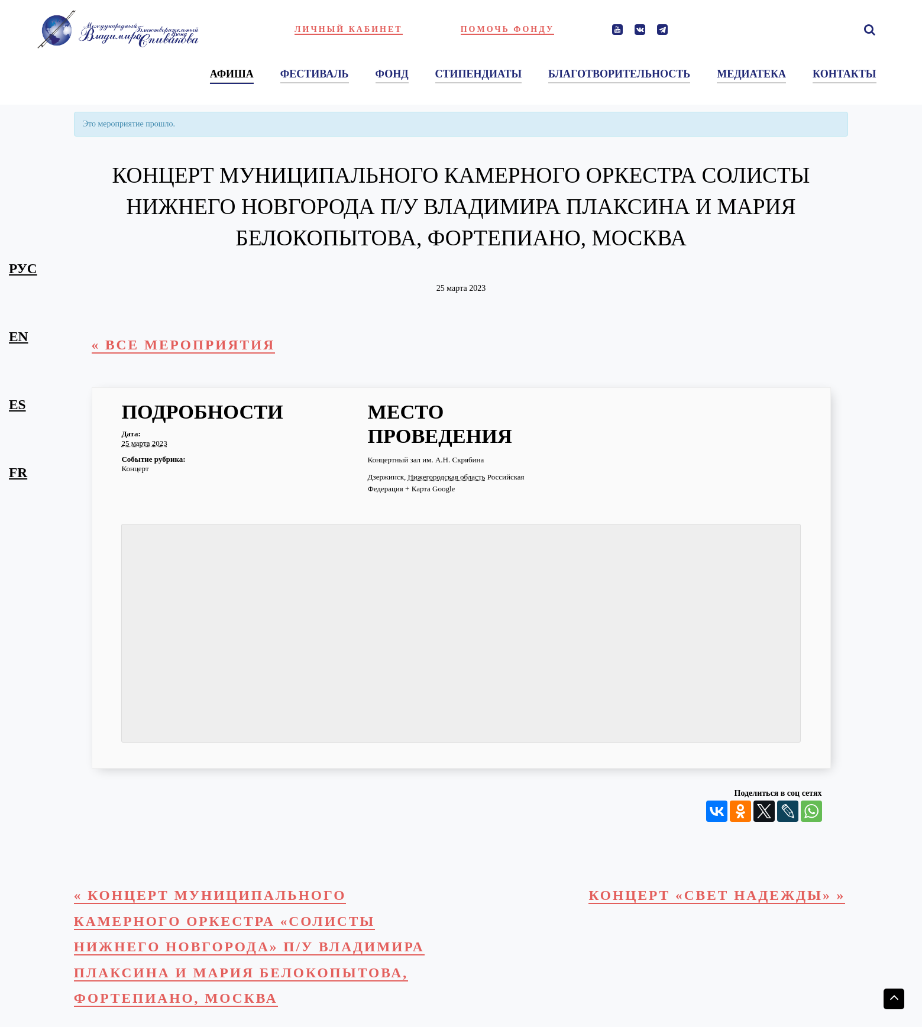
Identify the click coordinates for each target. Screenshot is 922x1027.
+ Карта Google (430, 488)
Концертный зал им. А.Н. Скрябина (425, 459)
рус (23, 268)
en (18, 336)
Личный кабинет (349, 29)
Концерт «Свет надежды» (716, 895)
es (17, 404)
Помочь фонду (508, 29)
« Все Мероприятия (184, 344)
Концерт (134, 468)
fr (18, 472)
